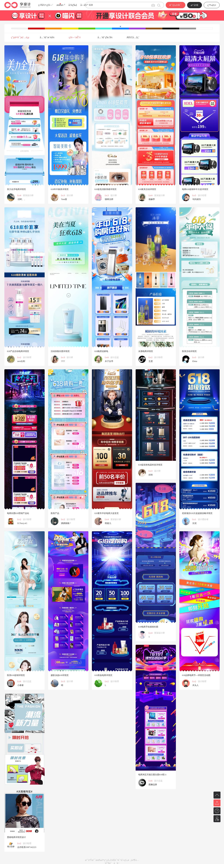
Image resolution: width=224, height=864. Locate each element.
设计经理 (202, 195)
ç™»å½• (211, 5)
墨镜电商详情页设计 (16, 837)
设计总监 (114, 357)
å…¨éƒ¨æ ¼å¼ (48, 37)
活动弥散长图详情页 (60, 351)
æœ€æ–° (61, 5)
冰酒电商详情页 (145, 351)
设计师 (70, 195)
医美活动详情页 (189, 351)
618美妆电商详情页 (103, 675)
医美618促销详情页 (16, 675)
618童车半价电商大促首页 (106, 513)
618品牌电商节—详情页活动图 (196, 675)
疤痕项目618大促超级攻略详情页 (197, 513)
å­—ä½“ (84, 5)
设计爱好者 (203, 519)
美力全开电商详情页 (16, 189)
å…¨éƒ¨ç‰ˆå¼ (106, 37)
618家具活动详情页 (147, 189)
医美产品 (55, 513)
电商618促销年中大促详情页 (195, 189)
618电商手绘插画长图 (148, 627)
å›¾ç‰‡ (72, 5)
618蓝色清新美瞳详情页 (105, 189)
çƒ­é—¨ (49, 5)
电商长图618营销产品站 (18, 513)
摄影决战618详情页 (60, 675)
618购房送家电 (101, 351)
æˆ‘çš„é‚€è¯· (175, 5)
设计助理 (27, 357)
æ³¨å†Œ (194, 5)
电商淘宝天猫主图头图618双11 (152, 774)
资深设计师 (28, 195)
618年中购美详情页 (60, 189)
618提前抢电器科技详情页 (150, 465)
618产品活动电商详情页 (18, 351)
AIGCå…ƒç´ (133, 37)
